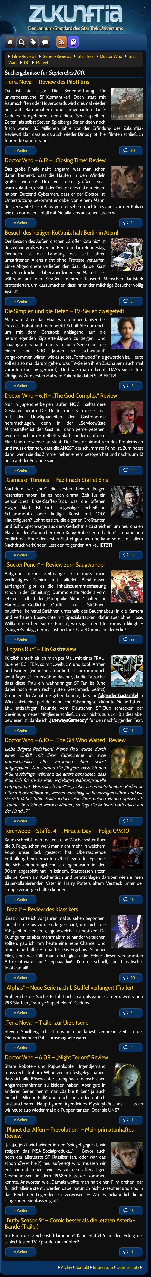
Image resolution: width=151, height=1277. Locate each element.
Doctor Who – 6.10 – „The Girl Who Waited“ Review (65, 740)
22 (129, 639)
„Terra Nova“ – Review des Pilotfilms (47, 81)
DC (27, 62)
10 (129, 555)
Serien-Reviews (57, 56)
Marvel (42, 62)
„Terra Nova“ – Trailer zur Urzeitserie (46, 1022)
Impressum (103, 1267)
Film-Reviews (24, 56)
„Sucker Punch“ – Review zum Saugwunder (55, 564)
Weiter (21, 150)
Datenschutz (128, 1267)
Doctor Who (111, 56)
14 (129, 470)
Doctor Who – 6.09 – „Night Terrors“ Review (56, 1057)
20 (129, 977)
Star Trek (86, 56)
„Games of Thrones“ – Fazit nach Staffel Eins (56, 479)
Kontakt (83, 1267)
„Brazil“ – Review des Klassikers (41, 909)
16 (129, 899)
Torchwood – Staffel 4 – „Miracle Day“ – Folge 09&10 (67, 830)
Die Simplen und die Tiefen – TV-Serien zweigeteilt (64, 311)
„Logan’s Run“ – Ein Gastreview (40, 649)
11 (128, 730)
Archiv (66, 1267)
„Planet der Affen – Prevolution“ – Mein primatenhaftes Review (69, 1132)
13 (129, 385)
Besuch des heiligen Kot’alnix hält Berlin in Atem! (61, 232)
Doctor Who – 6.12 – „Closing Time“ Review (55, 160)
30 (129, 150)
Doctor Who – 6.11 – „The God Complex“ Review (61, 395)
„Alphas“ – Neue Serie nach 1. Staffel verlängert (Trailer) (69, 987)
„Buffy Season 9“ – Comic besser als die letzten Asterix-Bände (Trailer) (70, 1223)
